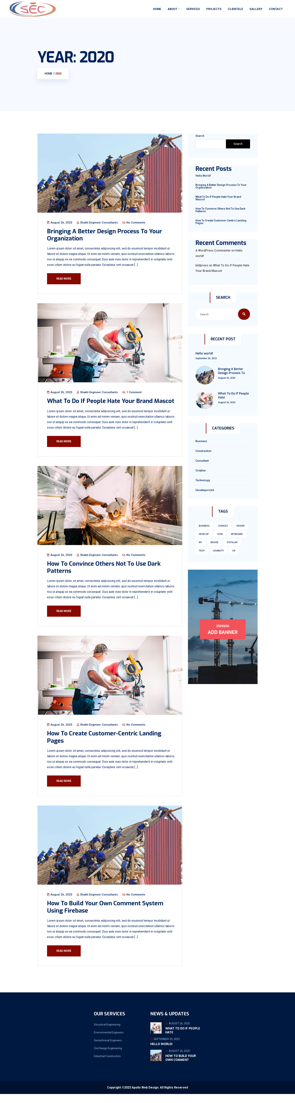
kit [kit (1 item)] (200, 542)
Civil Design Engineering (108, 1057)
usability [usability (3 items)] (218, 550)
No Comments (133, 222)
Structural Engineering (107, 1033)
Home (157, 9)
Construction (203, 451)
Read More (64, 278)
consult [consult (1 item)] (223, 526)
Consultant (202, 460)
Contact (276, 9)
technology (202, 480)
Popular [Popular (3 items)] (232, 542)
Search (199, 135)
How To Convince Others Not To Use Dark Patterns (104, 575)
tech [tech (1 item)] (202, 550)
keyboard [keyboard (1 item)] (237, 534)
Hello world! (203, 175)
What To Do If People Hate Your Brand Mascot (100, 405)
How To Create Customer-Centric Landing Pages (104, 745)
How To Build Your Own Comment (180, 1067)
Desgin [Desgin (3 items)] (240, 526)
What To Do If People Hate (233, 395)
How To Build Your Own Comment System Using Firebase (105, 915)
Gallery (255, 9)
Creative (200, 470)
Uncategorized (204, 490)
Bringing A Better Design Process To (231, 371)
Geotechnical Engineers (108, 1049)
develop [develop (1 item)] (204, 534)
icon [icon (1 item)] (220, 534)
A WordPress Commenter (213, 250)
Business (201, 441)
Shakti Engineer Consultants (97, 222)
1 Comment (132, 393)
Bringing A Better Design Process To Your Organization (104, 234)
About (172, 9)
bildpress (201, 265)
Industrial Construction (107, 1065)
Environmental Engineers (109, 1041)
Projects (213, 9)
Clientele (235, 9)
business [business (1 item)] (204, 526)
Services (193, 9)
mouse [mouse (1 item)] (214, 542)
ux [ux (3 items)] (233, 550)
